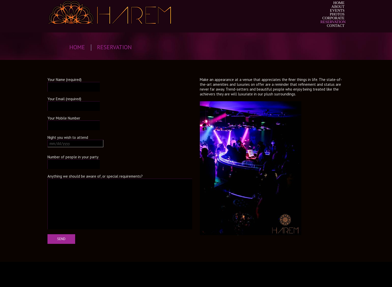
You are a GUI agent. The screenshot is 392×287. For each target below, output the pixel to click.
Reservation (332, 22)
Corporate (333, 18)
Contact (336, 26)
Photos (337, 14)
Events (337, 10)
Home (339, 3)
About (338, 7)
